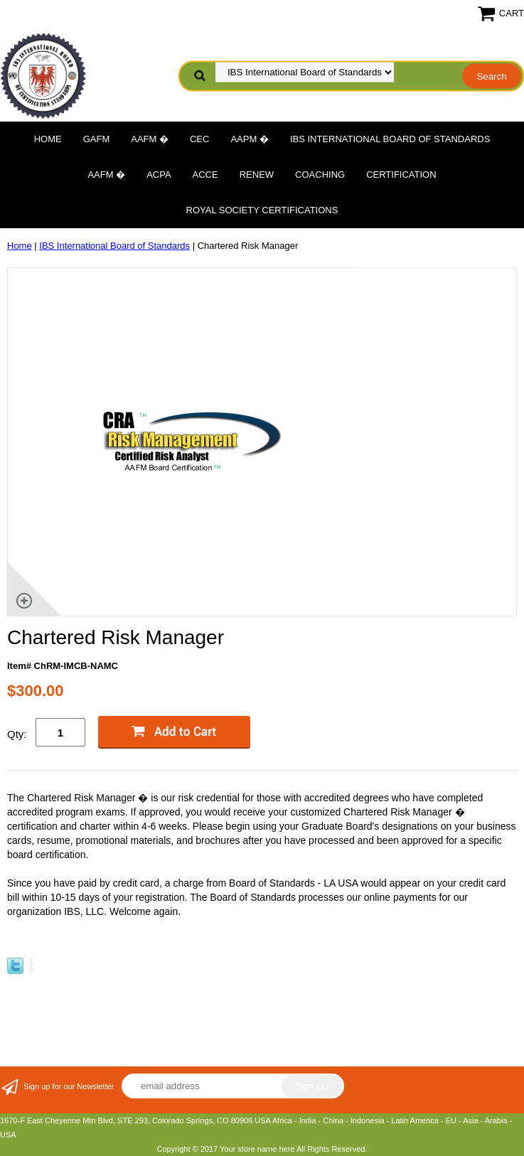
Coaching (320, 174)
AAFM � (150, 139)
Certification (401, 174)
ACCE (205, 174)
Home (48, 139)
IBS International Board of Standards (390, 139)
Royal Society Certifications (262, 210)
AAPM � (249, 139)
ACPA (158, 174)
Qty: (17, 734)
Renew (257, 174)
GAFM (96, 139)
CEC (199, 139)
